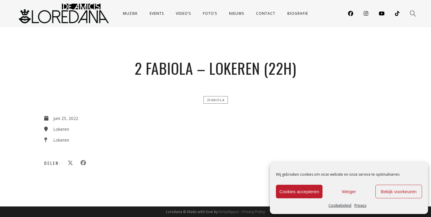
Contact (265, 13)
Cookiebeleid (340, 205)
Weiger (349, 191)
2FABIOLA (216, 100)
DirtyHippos (229, 211)
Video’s (183, 13)
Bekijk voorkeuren (399, 191)
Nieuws (236, 13)
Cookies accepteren (299, 191)
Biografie (297, 13)
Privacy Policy (253, 211)
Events (157, 13)
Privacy (360, 205)
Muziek (130, 13)
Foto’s (210, 13)
